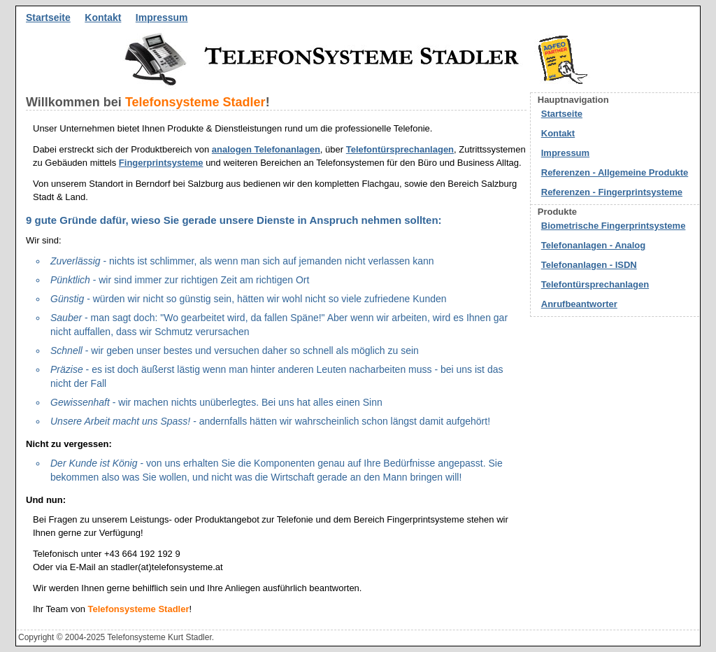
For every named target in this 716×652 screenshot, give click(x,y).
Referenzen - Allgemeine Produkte (614, 172)
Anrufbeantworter (579, 304)
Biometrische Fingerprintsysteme (613, 225)
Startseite (48, 17)
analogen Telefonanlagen (266, 149)
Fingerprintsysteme (161, 162)
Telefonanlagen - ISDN (589, 265)
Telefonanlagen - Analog (593, 245)
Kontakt (103, 17)
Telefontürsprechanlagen (400, 149)
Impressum (162, 17)
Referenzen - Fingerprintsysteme (611, 192)
